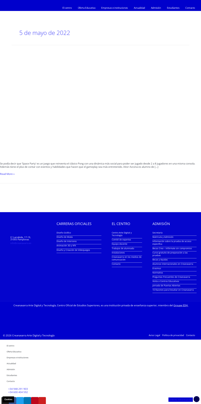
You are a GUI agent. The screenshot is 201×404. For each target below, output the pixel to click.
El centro (67, 7)
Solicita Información (180, 399)
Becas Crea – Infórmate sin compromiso (172, 248)
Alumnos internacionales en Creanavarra (172, 263)
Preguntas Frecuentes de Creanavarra (171, 277)
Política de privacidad (173, 335)
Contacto (190, 7)
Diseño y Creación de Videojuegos (73, 250)
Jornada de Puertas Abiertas (166, 285)
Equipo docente (119, 243)
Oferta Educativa (86, 7)
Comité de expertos (121, 239)
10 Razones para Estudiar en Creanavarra (173, 289)
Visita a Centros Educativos (165, 281)
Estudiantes (173, 7)
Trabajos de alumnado (123, 248)
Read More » (7, 174)
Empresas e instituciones (114, 7)
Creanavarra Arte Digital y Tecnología (33, 335)
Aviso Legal (154, 335)
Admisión (156, 7)
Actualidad (139, 7)
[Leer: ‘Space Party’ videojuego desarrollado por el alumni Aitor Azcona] (100, 101)
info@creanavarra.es (20, 243)
